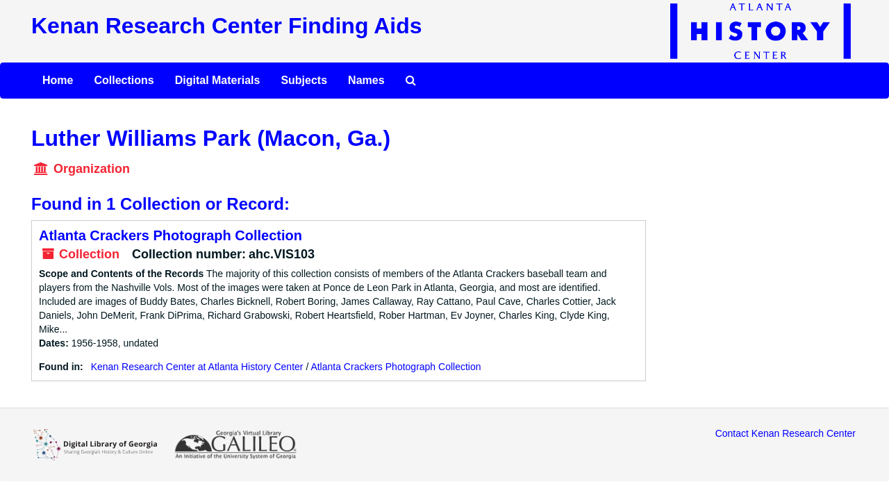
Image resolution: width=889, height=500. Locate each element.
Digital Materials (217, 80)
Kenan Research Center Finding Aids (226, 25)
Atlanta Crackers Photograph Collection (170, 235)
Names (366, 80)
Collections (123, 80)
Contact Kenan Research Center (785, 433)
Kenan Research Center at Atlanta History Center (197, 366)
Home (57, 80)
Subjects (304, 80)
